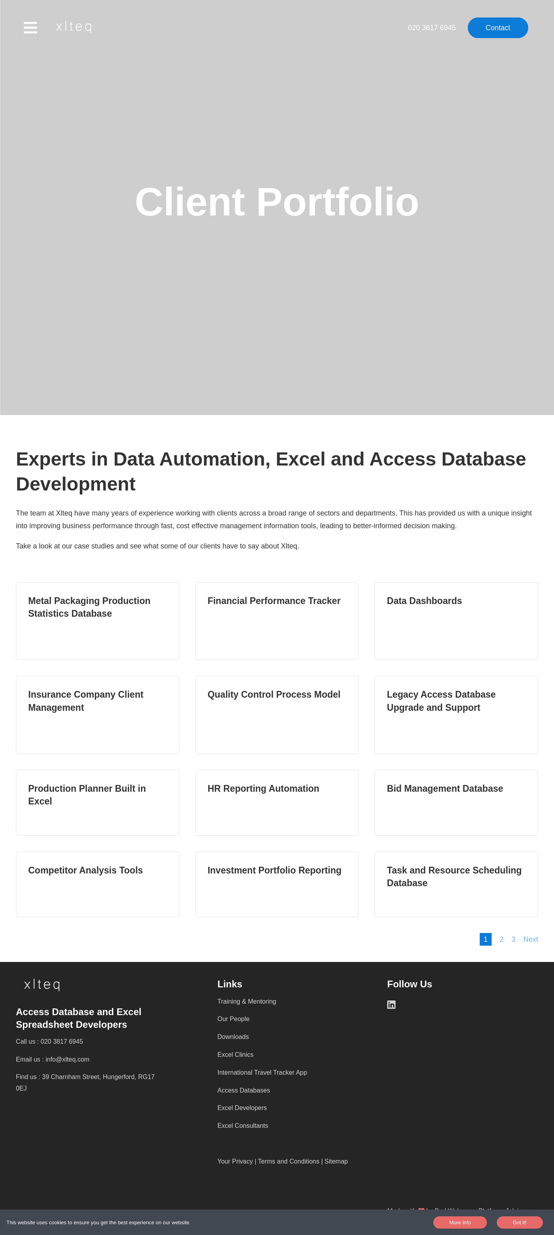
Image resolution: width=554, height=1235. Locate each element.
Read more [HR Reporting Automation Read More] (277, 802)
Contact (498, 28)
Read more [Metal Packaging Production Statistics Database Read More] (97, 621)
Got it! (520, 1222)
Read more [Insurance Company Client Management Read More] (97, 715)
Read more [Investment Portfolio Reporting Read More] (277, 884)
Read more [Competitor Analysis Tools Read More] (97, 884)
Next (530, 939)
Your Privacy (235, 1161)
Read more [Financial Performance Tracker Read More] (277, 621)
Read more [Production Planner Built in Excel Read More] (97, 802)
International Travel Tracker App (262, 1072)
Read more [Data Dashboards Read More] (456, 621)
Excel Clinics (236, 1054)
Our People (234, 1019)
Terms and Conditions (289, 1161)
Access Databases (244, 1090)
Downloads (233, 1036)
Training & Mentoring (247, 1001)
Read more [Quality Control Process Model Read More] (277, 715)
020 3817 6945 (432, 28)
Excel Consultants (243, 1125)
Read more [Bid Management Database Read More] (456, 802)
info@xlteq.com (68, 1059)
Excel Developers (242, 1107)
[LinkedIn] (397, 1004)
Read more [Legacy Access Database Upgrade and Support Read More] (456, 715)
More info (460, 1222)
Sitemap (336, 1161)
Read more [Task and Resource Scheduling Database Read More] (456, 884)
